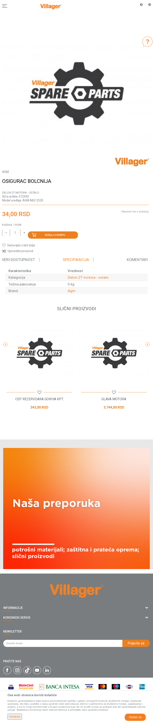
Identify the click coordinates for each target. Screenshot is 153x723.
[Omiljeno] (139, 5)
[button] (18, 245)
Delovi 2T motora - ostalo (20, 192)
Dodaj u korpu (55, 235)
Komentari (137, 259)
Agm (71, 291)
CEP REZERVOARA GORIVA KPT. (39, 399)
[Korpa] (147, 10)
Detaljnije (14, 716)
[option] (76, 93)
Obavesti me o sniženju (135, 211)
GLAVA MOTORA (114, 399)
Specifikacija (76, 259)
